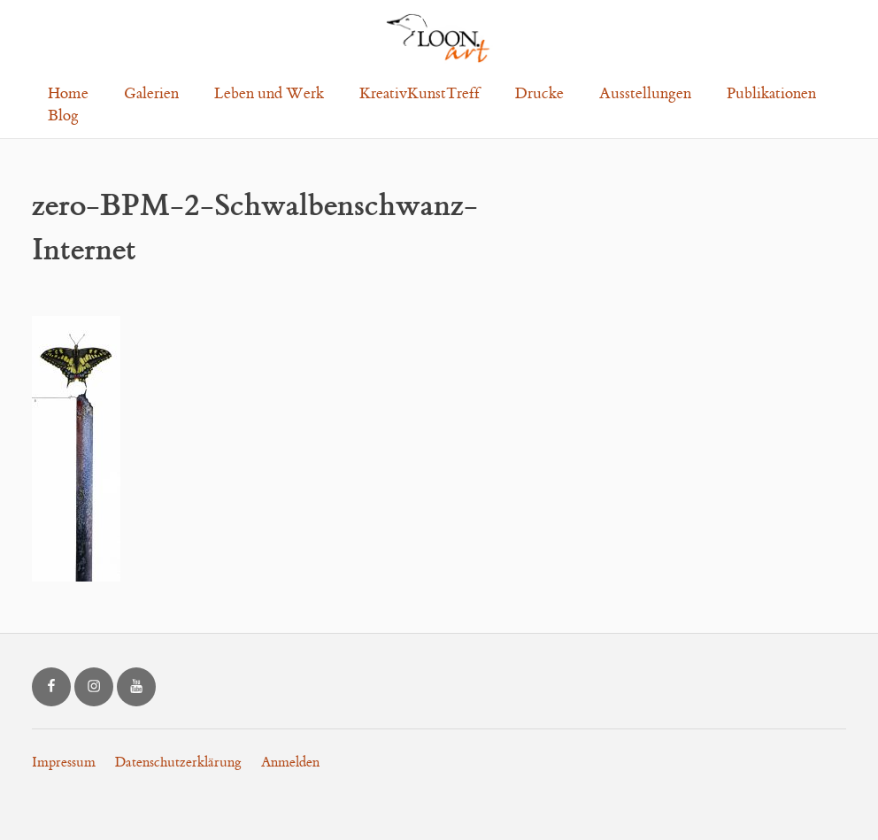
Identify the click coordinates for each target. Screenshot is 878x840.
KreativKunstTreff (419, 94)
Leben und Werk (269, 94)
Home (68, 94)
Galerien (151, 94)
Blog (63, 116)
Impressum (64, 762)
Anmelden (290, 762)
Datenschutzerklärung (178, 762)
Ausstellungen (645, 94)
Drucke (539, 94)
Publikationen (771, 94)
